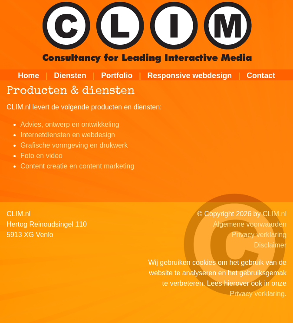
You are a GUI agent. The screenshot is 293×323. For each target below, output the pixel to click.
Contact (261, 75)
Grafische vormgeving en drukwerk (74, 145)
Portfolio (116, 75)
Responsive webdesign (190, 75)
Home (28, 75)
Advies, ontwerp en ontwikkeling (69, 124)
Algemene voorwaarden (249, 224)
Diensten (70, 75)
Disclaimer (270, 245)
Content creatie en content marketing (77, 166)
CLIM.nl (274, 214)
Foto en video (41, 155)
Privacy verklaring (259, 234)
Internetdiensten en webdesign (67, 134)
